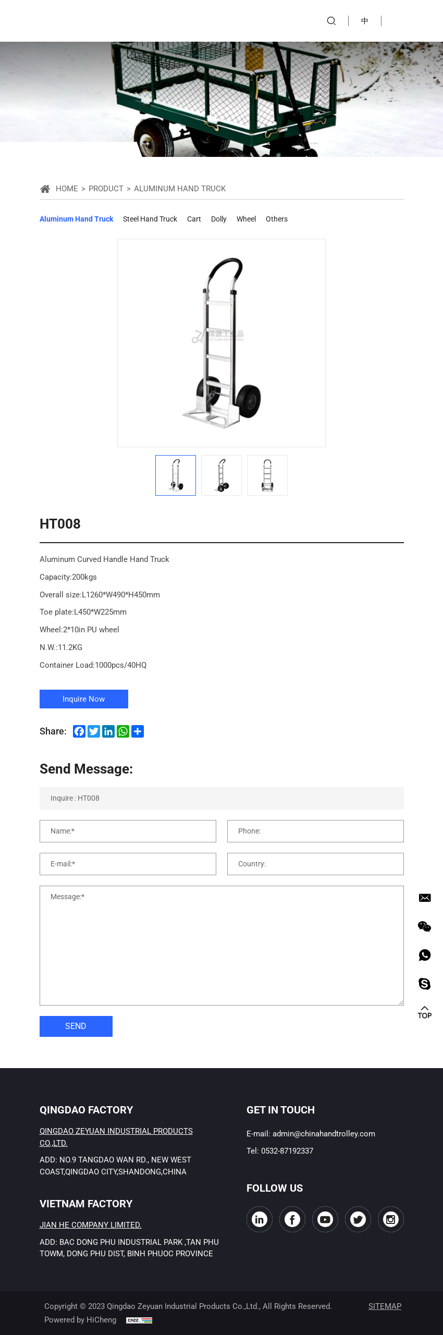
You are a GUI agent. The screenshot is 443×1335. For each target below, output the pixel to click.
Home (67, 188)
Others (277, 219)
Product (106, 188)
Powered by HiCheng (80, 1320)
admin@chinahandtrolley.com (324, 1133)
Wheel (246, 219)
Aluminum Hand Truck (76, 219)
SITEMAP (384, 1306)
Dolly (219, 219)
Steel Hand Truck (150, 219)
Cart (194, 219)
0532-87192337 (287, 1151)
